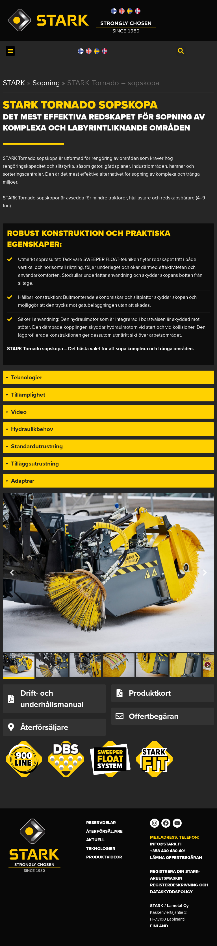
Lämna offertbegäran (176, 857)
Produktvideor (104, 857)
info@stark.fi (165, 844)
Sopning (46, 82)
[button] (10, 51)
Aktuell (95, 840)
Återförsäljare (104, 831)
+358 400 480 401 (168, 851)
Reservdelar (101, 822)
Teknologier (100, 848)
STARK (14, 82)
